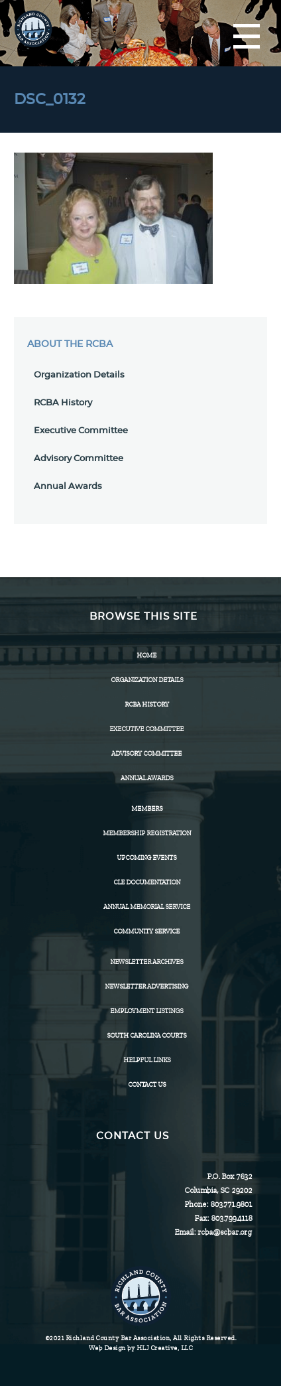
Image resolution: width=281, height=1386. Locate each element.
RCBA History (63, 403)
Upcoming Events (146, 857)
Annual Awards (68, 486)
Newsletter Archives (146, 961)
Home (146, 655)
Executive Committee (81, 431)
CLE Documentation (146, 882)
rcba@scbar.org (224, 1232)
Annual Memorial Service (146, 906)
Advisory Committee (78, 458)
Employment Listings (146, 1010)
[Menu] (246, 37)
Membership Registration (147, 833)
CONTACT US (147, 1084)
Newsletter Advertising (146, 986)
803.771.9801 (231, 1204)
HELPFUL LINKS (146, 1060)
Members (146, 808)
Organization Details (79, 375)
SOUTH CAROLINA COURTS (146, 1035)
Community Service (146, 931)
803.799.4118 (231, 1218)
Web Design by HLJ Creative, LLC (141, 1347)
